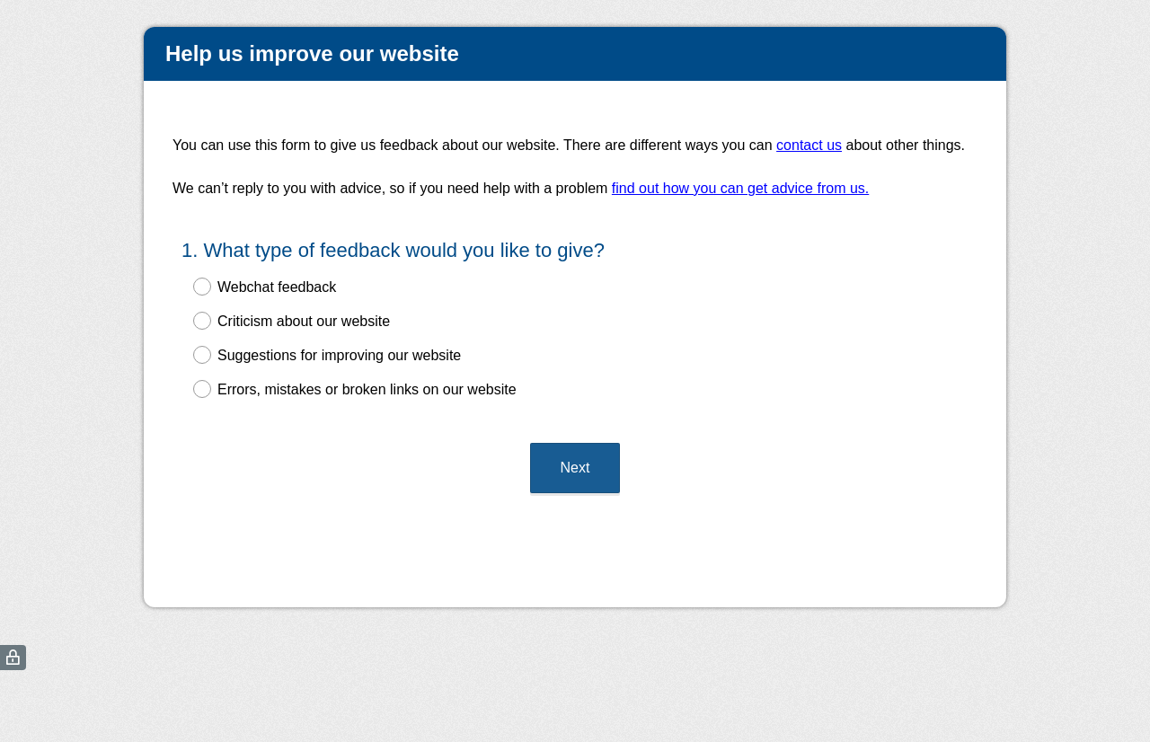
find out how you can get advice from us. (740, 188)
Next (575, 467)
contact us (809, 145)
